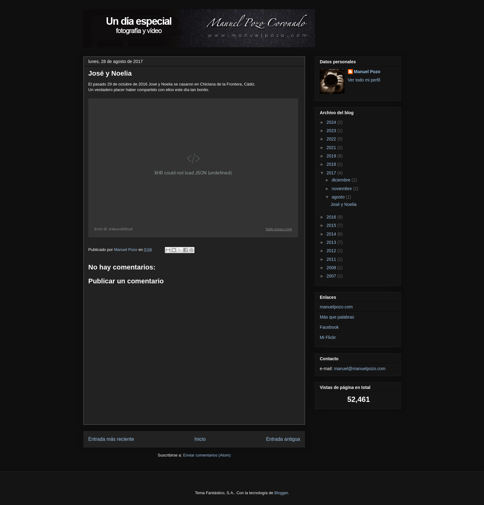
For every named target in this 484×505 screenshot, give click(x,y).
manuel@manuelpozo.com (360, 368)
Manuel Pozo (367, 71)
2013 (332, 242)
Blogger (281, 492)
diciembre (342, 179)
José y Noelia (344, 204)
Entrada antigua (283, 439)
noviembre (342, 188)
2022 (332, 138)
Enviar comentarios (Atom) (207, 455)
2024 (332, 122)
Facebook (329, 327)
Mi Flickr (328, 337)
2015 (332, 225)
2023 (332, 130)
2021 (332, 147)
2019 (332, 155)
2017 (332, 172)
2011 (332, 259)
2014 (332, 234)
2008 (332, 267)
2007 (332, 275)
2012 (332, 250)
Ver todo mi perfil (364, 79)
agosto (339, 196)
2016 (332, 217)
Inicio (200, 439)
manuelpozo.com (336, 306)
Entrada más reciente (111, 439)
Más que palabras (337, 317)
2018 (332, 164)
